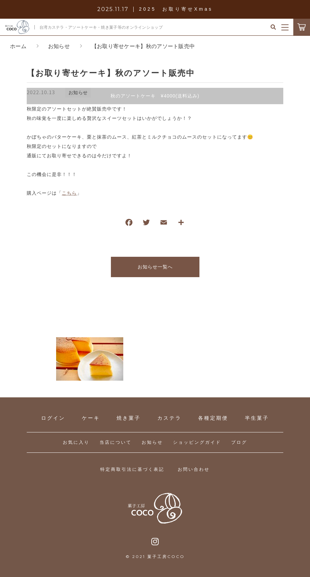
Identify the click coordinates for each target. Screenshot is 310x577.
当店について (116, 442)
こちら (69, 193)
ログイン (53, 418)
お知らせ (152, 442)
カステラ (169, 418)
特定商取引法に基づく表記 (132, 469)
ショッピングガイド (197, 442)
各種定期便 (213, 418)
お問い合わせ (194, 469)
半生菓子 (257, 418)
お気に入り (76, 442)
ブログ (239, 442)
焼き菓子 (129, 418)
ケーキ (91, 418)
